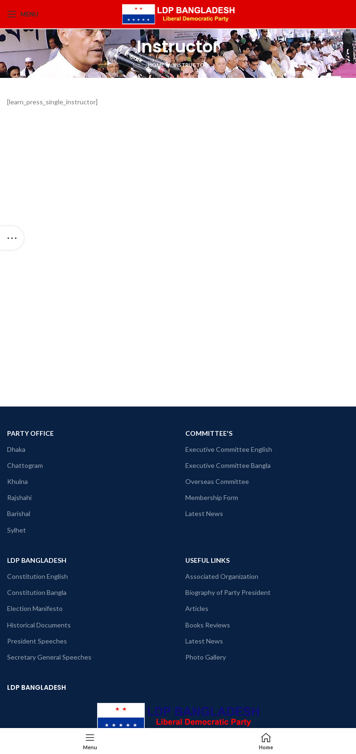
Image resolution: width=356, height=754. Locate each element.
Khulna (17, 481)
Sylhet (16, 530)
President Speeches (37, 641)
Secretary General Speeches (49, 657)
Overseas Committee (217, 481)
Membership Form (211, 497)
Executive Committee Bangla (228, 465)
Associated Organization (221, 576)
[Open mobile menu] (22, 14)
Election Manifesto (35, 608)
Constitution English (37, 576)
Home (156, 65)
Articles (196, 608)
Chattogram (25, 465)
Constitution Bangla (36, 592)
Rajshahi (19, 497)
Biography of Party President (228, 592)
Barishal (18, 513)
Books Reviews (207, 625)
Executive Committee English (228, 449)
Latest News (204, 513)
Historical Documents (39, 625)
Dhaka (16, 449)
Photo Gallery (205, 657)
